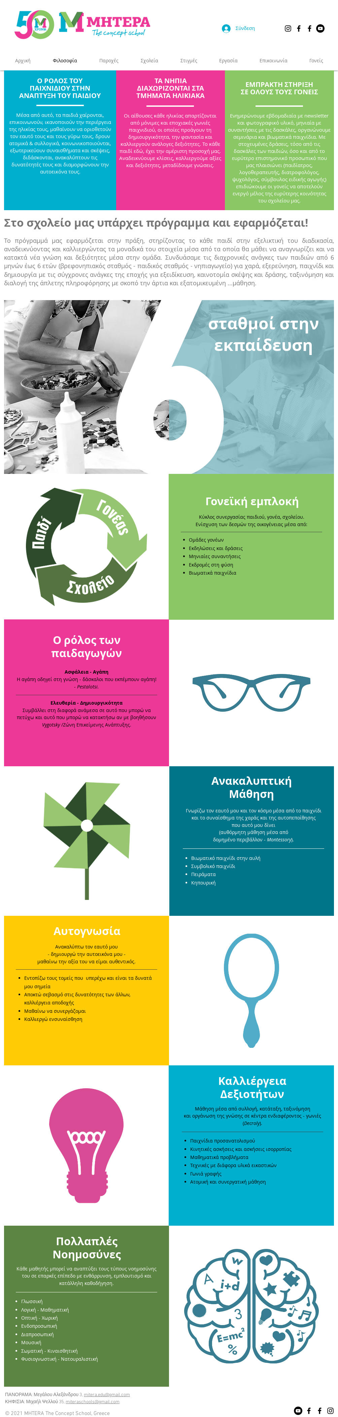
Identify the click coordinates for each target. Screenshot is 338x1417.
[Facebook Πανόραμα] (299, 28)
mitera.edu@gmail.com (107, 1395)
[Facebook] (309, 1411)
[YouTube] (320, 28)
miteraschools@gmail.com (93, 1402)
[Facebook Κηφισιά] (309, 28)
